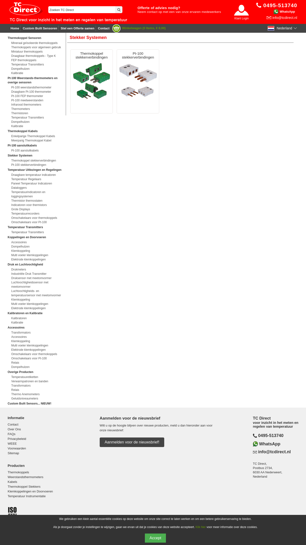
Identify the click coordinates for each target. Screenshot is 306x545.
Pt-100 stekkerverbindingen (28, 165)
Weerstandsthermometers (25, 477)
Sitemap (13, 453)
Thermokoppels (18, 472)
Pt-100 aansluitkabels (25, 150)
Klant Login (241, 18)
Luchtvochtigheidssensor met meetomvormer (29, 284)
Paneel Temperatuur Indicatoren (31, 183)
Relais (15, 362)
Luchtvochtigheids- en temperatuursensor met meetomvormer (36, 293)
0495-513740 (271, 435)
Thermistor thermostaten (27, 200)
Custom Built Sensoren (40, 28)
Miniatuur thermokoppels (27, 51)
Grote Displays (20, 209)
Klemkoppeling (20, 251)
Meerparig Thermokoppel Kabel (31, 140)
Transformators (21, 332)
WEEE (12, 443)
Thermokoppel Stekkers (24, 486)
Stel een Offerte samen (77, 28)
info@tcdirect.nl (284, 18)
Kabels (12, 482)
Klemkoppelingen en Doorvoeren (30, 491)
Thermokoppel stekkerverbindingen (33, 160)
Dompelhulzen (20, 68)
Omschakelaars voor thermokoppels (34, 218)
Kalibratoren (19, 318)
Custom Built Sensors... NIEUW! (29, 403)
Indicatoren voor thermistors (29, 205)
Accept (155, 538)
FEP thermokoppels (23, 60)
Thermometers (20, 109)
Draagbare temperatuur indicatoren (33, 175)
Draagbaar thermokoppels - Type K (33, 56)
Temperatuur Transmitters (27, 64)
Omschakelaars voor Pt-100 (29, 222)
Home (15, 28)
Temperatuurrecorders (25, 213)
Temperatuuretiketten (24, 377)
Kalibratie (17, 73)
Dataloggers (19, 187)
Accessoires (19, 242)
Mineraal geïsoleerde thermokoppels (34, 43)
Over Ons (14, 429)
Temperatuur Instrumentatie (27, 496)
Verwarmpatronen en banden (29, 381)
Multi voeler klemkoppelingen (29, 255)
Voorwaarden (17, 448)
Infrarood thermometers (26, 104)
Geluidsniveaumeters (24, 398)
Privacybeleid (17, 439)
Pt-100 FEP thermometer (27, 96)
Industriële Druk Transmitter (28, 273)
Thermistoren (19, 113)
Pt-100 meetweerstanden (27, 100)
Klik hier (201, 527)
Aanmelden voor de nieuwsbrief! (132, 442)
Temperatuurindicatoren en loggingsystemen (28, 194)
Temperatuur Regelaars (26, 179)
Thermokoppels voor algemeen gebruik (36, 47)
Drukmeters (18, 269)
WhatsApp (287, 11)
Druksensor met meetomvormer (31, 278)
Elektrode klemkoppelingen (28, 259)
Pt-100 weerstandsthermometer (31, 87)
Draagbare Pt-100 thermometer (31, 91)
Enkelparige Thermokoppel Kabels (33, 136)
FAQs (12, 434)
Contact (103, 28)
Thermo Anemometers (25, 394)
